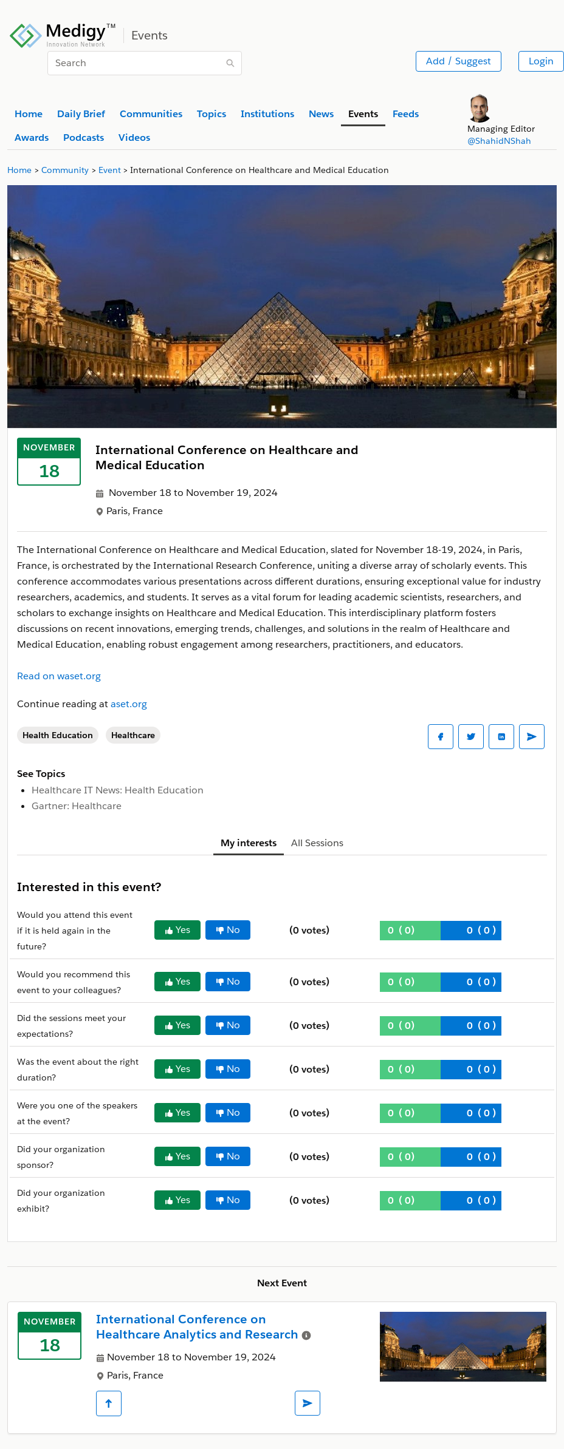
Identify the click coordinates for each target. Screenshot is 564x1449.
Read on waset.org (59, 676)
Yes (177, 929)
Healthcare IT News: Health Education (118, 790)
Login (541, 61)
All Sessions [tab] (317, 842)
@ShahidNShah (499, 140)
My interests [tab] (249, 842)
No (228, 929)
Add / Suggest (458, 61)
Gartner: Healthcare (77, 805)
